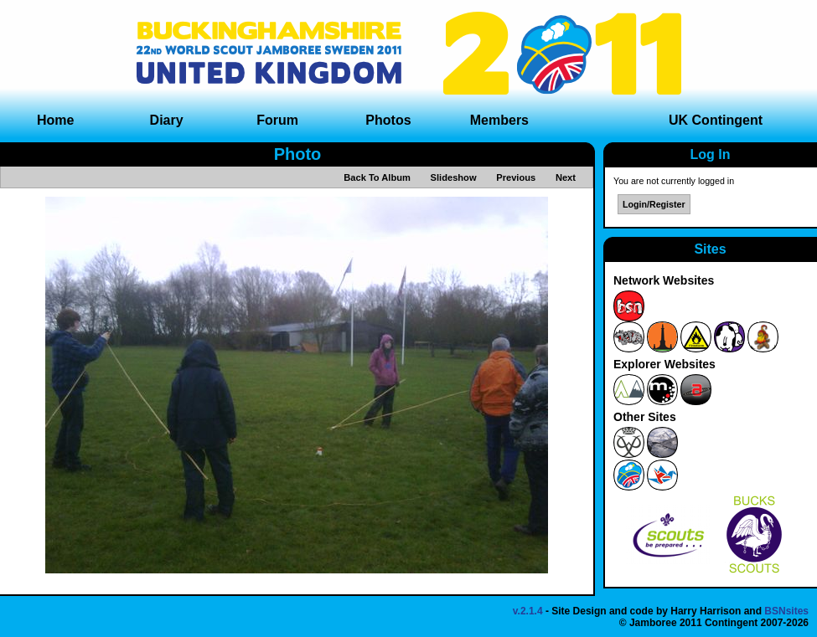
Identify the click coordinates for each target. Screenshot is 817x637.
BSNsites (786, 611)
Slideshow (454, 177)
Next (566, 177)
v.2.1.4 (528, 611)
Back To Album (377, 177)
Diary (167, 120)
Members (499, 120)
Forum (277, 120)
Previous (515, 177)
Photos (388, 120)
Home (55, 120)
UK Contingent (716, 120)
